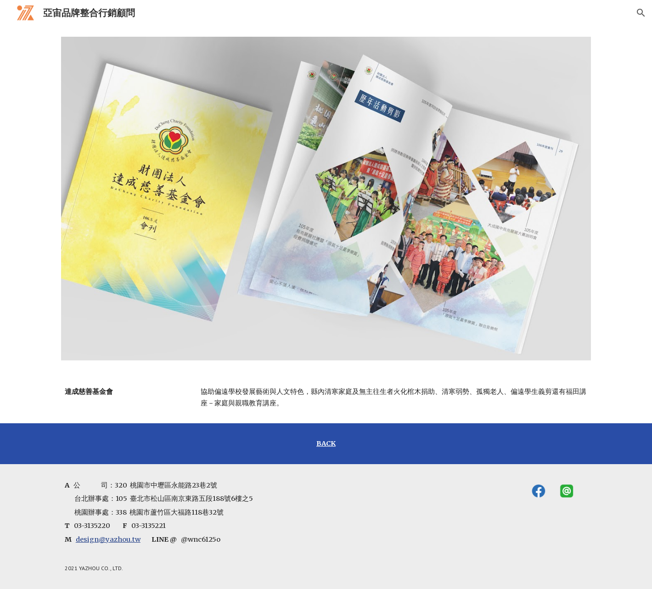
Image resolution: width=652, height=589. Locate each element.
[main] (122, 391)
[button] (641, 13)
